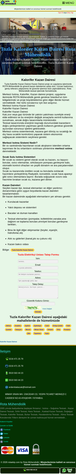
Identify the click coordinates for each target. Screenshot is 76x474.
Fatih (68, 326)
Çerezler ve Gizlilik (6, 426)
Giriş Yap (70, 13)
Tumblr (4, 442)
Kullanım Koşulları (6, 422)
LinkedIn (4, 438)
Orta (58, 330)
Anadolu (18, 326)
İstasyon (18, 330)
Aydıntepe (37, 326)
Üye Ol (60, 13)
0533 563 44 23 (30, 470)
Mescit (28, 330)
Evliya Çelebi (57, 326)
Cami (47, 326)
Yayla (47, 333)
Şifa (28, 333)
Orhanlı (50, 330)
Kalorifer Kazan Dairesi (8, 342)
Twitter (4, 434)
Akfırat (8, 326)
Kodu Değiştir (47, 309)
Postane (67, 330)
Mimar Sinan (38, 330)
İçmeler (8, 330)
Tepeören (37, 333)
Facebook (5, 430)
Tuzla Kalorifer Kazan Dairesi (22, 250)
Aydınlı (27, 326)
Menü (68, 2)
